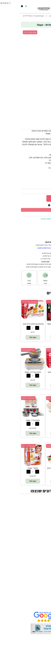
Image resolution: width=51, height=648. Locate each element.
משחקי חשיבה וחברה (40, 511)
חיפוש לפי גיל (43, 527)
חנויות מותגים (43, 524)
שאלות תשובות (43, 607)
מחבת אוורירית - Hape (13, 372)
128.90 (45, 191)
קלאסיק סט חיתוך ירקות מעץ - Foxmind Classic (38, 373)
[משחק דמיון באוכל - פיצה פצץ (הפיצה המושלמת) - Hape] (38, 466)
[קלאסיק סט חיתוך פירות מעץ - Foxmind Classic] (13, 318)
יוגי (48, 545)
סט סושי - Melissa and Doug (38, 324)
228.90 (13, 428)
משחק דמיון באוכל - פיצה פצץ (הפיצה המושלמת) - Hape (38, 469)
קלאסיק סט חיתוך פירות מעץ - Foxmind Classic (13, 325)
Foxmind (45, 562)
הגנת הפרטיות (43, 604)
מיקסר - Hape (38, 420)
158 (38, 332)
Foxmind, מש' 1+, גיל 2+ (9, 302)
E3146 (41, 186)
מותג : (46, 180)
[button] (38, 337)
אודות (46, 599)
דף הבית (45, 596)
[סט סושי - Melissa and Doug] (38, 321)
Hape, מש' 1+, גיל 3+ (10, 32)
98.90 (14, 476)
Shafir (46, 564)
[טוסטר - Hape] (13, 466)
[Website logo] (27, 8)
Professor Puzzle (41, 572)
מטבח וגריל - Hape (13, 420)
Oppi (46, 556)
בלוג (47, 646)
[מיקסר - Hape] (38, 416)
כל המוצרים (44, 508)
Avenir (46, 548)
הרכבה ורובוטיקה (42, 516)
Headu (46, 559)
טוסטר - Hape (13, 468)
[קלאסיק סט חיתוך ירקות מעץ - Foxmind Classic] (38, 367)
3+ (35, 176)
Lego (46, 575)
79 (14, 332)
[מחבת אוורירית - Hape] (13, 369)
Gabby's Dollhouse (40, 551)
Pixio (46, 570)
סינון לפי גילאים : (42, 176)
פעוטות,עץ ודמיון (42, 519)
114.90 (38, 476)
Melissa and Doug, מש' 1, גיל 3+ (37, 302)
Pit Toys (45, 578)
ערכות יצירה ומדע (41, 513)
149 (13, 380)
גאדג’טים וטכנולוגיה (41, 522)
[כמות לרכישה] (47, 198)
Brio (47, 553)
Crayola (45, 567)
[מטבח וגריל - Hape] (13, 417)
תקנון (46, 602)
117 (38, 428)
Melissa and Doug (41, 581)
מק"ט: (46, 186)
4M (47, 542)
